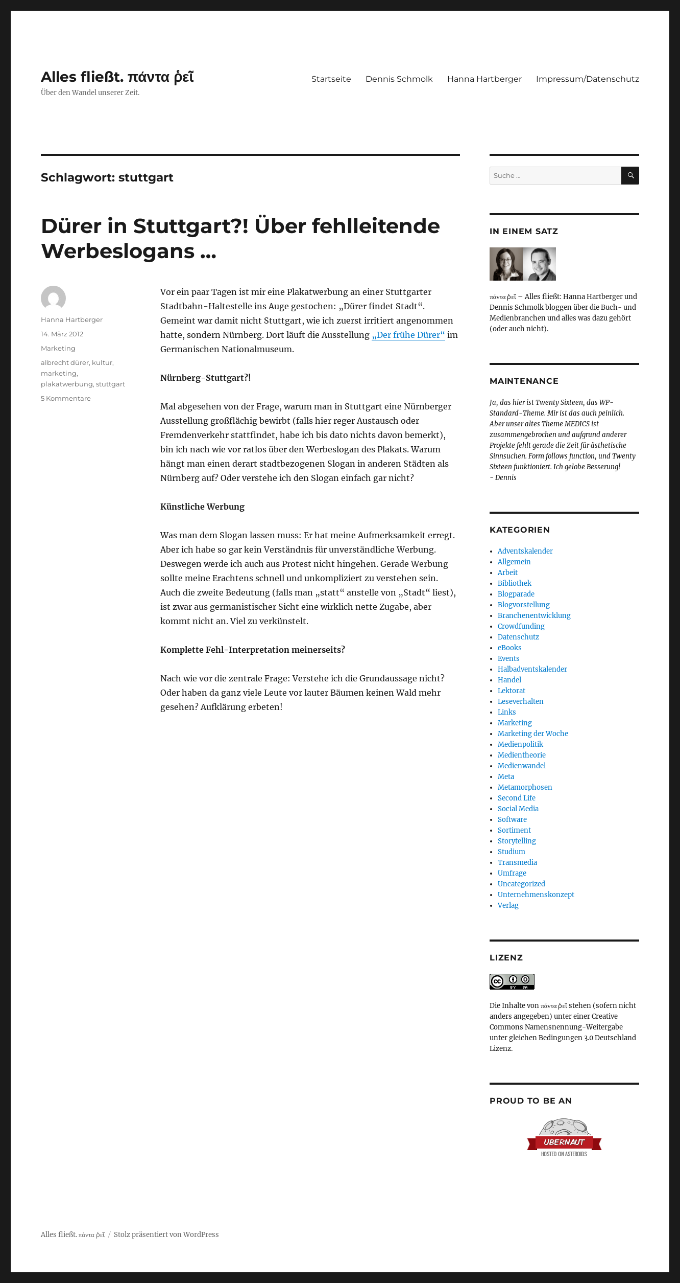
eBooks (510, 648)
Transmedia (517, 862)
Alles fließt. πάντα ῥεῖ (117, 76)
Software (512, 819)
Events (509, 658)
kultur (102, 362)
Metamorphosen (525, 787)
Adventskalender (525, 551)
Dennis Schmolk (399, 79)
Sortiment (514, 830)
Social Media (518, 809)
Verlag (508, 905)
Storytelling (517, 841)
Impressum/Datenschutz (587, 79)
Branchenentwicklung (534, 615)
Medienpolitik (520, 744)
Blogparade (516, 594)
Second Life (517, 798)
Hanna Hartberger (484, 79)
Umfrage (512, 873)
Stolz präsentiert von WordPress (166, 1234)
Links (507, 712)
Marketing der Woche (533, 733)
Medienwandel (522, 766)
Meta (506, 776)
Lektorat (511, 690)
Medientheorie (522, 755)
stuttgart (110, 384)
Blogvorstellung (524, 605)
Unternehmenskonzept (536, 894)
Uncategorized (521, 884)
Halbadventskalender (532, 669)
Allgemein (514, 562)
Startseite (331, 79)
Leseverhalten (521, 701)
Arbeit (508, 572)
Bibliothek (514, 583)
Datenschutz (518, 637)
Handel (509, 680)
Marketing (58, 348)
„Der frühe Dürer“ (408, 335)
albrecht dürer (65, 362)
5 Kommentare (66, 398)
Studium (511, 851)
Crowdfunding (521, 626)
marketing (59, 373)
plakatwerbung (67, 384)
